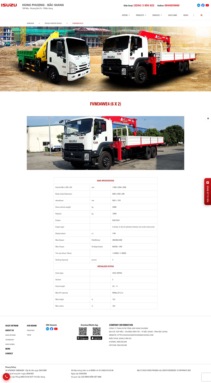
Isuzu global (10, 344)
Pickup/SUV (30, 330)
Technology (9, 340)
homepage (30, 23)
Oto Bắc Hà (105, 382)
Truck (29, 335)
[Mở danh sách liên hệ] (6, 376)
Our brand (32, 325)
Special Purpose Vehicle (53, 23)
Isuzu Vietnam (11, 325)
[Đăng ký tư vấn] (207, 191)
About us (9, 330)
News (185, 15)
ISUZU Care (172, 15)
